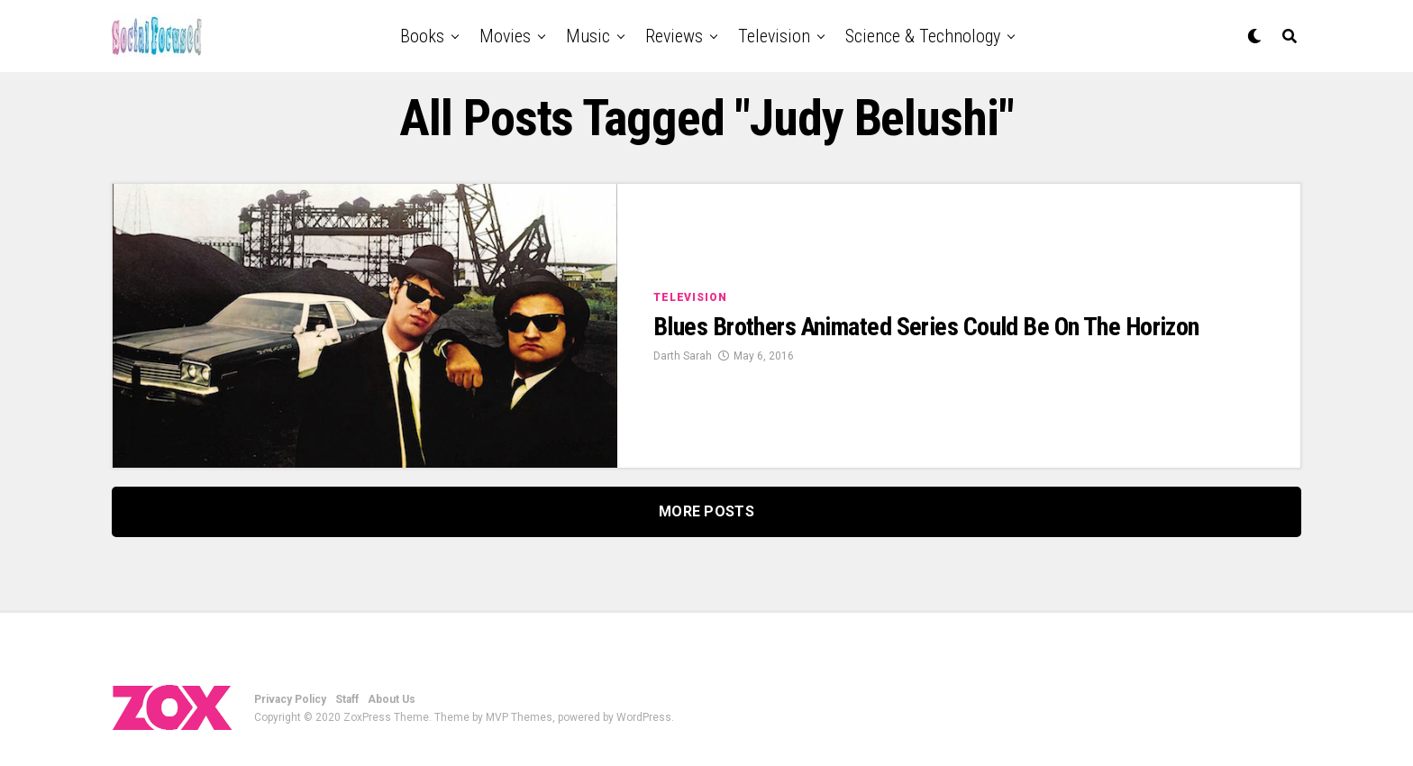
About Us (391, 699)
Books (422, 36)
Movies (505, 36)
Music (588, 36)
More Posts (706, 511)
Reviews (674, 36)
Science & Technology (922, 36)
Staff (347, 699)
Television (774, 36)
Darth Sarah (682, 356)
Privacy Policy (290, 699)
